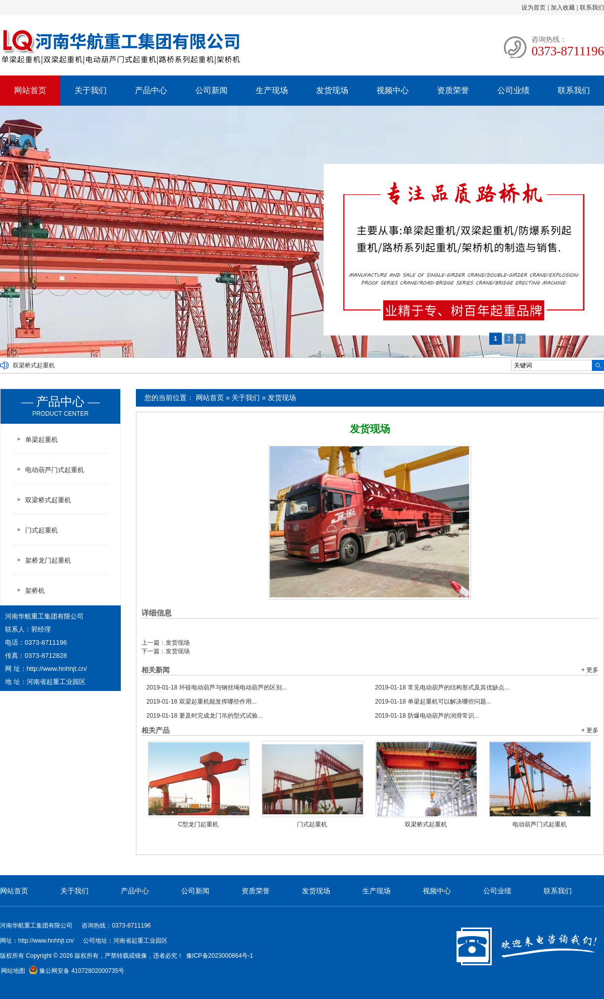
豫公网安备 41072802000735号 (76, 970)
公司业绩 (513, 90)
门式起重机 (312, 824)
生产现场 (272, 90)
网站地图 (13, 970)
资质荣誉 (453, 90)
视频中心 (392, 90)
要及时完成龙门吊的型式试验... (204, 715)
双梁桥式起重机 (34, 365)
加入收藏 (563, 7)
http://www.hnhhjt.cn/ (57, 668)
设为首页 (533, 7)
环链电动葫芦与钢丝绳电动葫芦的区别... (216, 687)
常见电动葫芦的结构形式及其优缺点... (442, 687)
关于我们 (90, 90)
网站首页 (30, 90)
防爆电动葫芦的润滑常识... (427, 715)
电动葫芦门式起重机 (539, 824)
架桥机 (35, 590)
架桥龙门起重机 (48, 560)
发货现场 (332, 90)
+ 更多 (589, 669)
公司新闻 (211, 90)
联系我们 (592, 7)
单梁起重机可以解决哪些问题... (433, 701)
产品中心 (151, 90)
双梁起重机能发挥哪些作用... (201, 701)
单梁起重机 (41, 439)
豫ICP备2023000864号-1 (219, 955)
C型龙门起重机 (198, 824)
